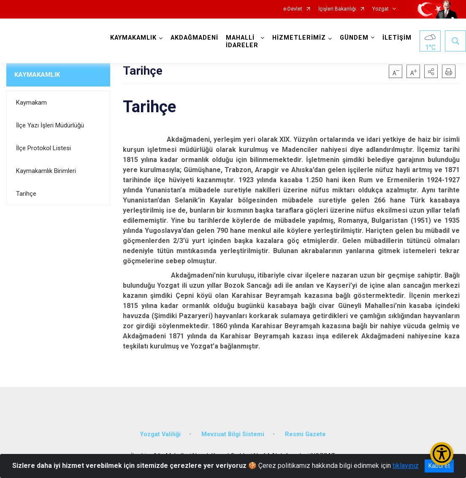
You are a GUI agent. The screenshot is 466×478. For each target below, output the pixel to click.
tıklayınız (406, 466)
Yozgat (380, 9)
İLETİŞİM (397, 37)
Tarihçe (26, 193)
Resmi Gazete (305, 434)
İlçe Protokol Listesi (43, 148)
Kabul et (439, 465)
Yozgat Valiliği (160, 434)
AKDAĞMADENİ (194, 37)
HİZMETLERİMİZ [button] (299, 37)
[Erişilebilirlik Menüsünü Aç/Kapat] (441, 453)
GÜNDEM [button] (354, 37)
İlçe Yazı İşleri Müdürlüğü (50, 125)
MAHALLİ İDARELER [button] (242, 41)
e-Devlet (292, 9)
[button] (431, 71)
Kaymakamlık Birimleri (46, 171)
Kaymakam (31, 102)
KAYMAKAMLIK (37, 74)
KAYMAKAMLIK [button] (133, 37)
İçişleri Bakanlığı (337, 9)
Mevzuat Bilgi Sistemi (232, 434)
